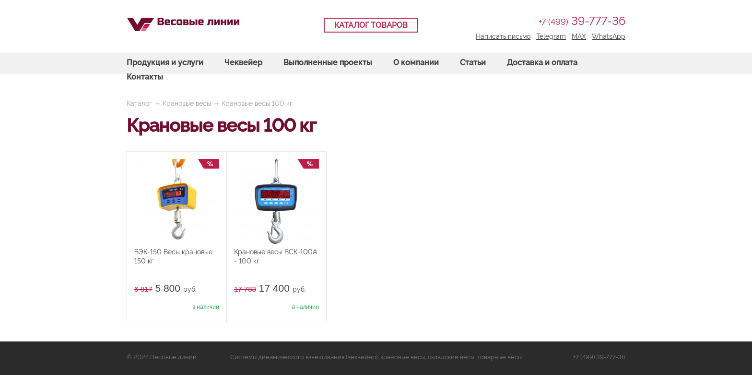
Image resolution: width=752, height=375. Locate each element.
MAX (579, 36)
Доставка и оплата (542, 62)
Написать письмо (503, 36)
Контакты (145, 76)
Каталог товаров (371, 25)
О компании (416, 62)
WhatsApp (608, 36)
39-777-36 (582, 21)
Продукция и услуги (165, 62)
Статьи (473, 62)
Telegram (551, 36)
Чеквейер (243, 62)
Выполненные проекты (327, 62)
